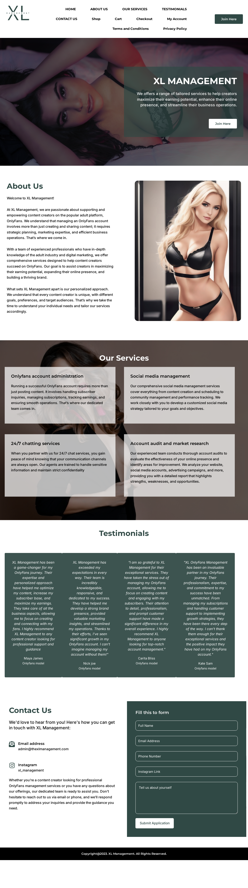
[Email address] (12, 744)
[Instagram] (12, 766)
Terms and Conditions (130, 29)
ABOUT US (99, 9)
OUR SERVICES (134, 9)
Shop (96, 19)
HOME (70, 9)
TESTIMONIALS (174, 9)
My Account (177, 19)
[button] (120, 680)
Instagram (29, 765)
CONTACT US (66, 19)
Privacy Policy (175, 29)
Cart (118, 19)
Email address (32, 743)
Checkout (144, 19)
